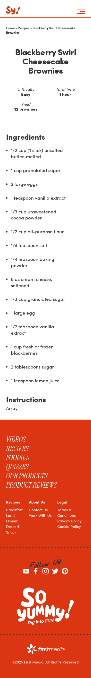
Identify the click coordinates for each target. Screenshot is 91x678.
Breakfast (14, 509)
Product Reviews (31, 485)
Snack (11, 532)
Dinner (12, 520)
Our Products (27, 476)
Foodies (17, 457)
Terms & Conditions (66, 512)
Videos (16, 439)
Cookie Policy (69, 526)
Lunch (11, 515)
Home (10, 28)
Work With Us (40, 515)
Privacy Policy (69, 520)
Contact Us (38, 509)
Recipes (23, 28)
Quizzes (17, 466)
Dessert (12, 526)
